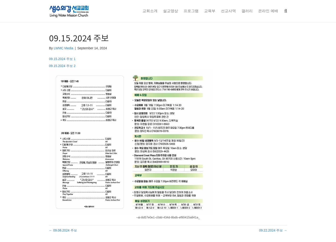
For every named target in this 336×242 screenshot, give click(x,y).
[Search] (284, 11)
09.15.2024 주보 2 (62, 66)
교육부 (209, 11)
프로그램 (191, 11)
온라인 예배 (268, 11)
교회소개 (150, 11)
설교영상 (170, 11)
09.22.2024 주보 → (273, 230)
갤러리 (247, 11)
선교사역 (228, 11)
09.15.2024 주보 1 (62, 59)
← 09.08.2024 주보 (63, 230)
